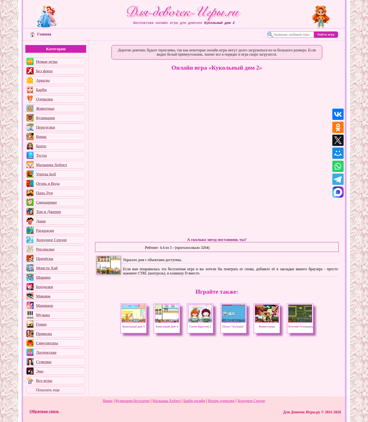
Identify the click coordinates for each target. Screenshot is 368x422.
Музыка (43, 314)
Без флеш (44, 70)
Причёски (44, 258)
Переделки (45, 127)
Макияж (43, 296)
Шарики (43, 277)
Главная (40, 34)
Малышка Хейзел (51, 164)
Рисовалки (45, 249)
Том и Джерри (48, 211)
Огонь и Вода (48, 183)
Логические (46, 352)
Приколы (44, 333)
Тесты (41, 155)
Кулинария (45, 117)
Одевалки (44, 99)
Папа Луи (44, 192)
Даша (41, 221)
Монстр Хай (47, 268)
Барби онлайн (194, 401)
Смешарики (46, 202)
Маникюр (44, 305)
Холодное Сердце (51, 239)
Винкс (41, 136)
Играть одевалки (221, 401)
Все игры (44, 380)
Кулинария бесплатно (132, 401)
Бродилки (44, 286)
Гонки (41, 324)
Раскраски (45, 230)
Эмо (39, 371)
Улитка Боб (46, 174)
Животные (45, 108)
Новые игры (46, 61)
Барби (41, 89)
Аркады (43, 80)
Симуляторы (47, 343)
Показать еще (48, 390)
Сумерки (43, 361)
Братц (41, 146)
